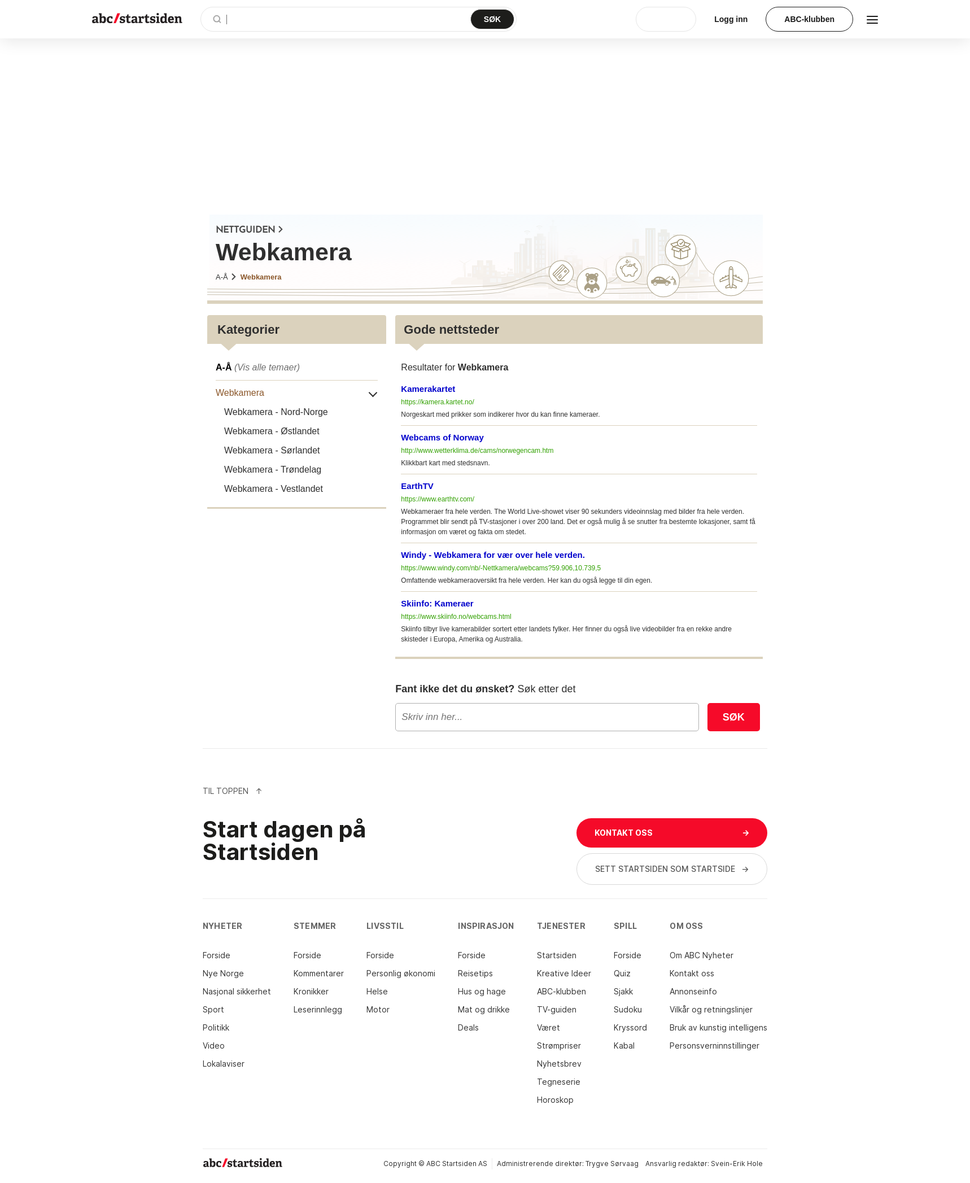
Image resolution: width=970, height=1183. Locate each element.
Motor (378, 1009)
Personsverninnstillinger (714, 1045)
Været (548, 1027)
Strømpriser (559, 1045)
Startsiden (556, 955)
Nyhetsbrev (559, 1063)
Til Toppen (233, 791)
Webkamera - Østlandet (272, 431)
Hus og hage (482, 991)
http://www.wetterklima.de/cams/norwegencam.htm (477, 451)
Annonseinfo (693, 991)
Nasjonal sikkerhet (237, 991)
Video (214, 1045)
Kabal (624, 1045)
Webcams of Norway (442, 437)
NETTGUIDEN (250, 230)
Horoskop (555, 1100)
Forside (216, 955)
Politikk (216, 1027)
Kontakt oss (692, 973)
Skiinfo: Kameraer (437, 603)
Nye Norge (223, 973)
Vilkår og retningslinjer (711, 1009)
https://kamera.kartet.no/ (437, 402)
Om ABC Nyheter (701, 955)
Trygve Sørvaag (612, 1163)
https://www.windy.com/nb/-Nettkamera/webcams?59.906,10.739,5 (501, 568)
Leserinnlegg (318, 1009)
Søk (734, 717)
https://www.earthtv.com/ (437, 499)
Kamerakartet (428, 389)
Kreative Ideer (564, 973)
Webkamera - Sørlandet (272, 450)
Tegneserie (558, 1081)
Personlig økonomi (400, 973)
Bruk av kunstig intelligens (718, 1027)
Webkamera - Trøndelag (272, 469)
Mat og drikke (484, 1009)
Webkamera (261, 277)
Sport (213, 1009)
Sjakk (623, 991)
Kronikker (311, 991)
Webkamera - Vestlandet (273, 489)
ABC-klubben (561, 991)
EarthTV (417, 486)
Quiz (622, 973)
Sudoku (628, 1009)
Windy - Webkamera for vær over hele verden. (493, 555)
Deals (468, 1027)
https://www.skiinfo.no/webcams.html (456, 617)
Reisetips (475, 973)
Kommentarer (319, 973)
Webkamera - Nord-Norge (276, 412)
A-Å (226, 277)
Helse (377, 991)
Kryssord (630, 1027)
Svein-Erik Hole (737, 1163)
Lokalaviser (223, 1063)
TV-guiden (556, 1009)
